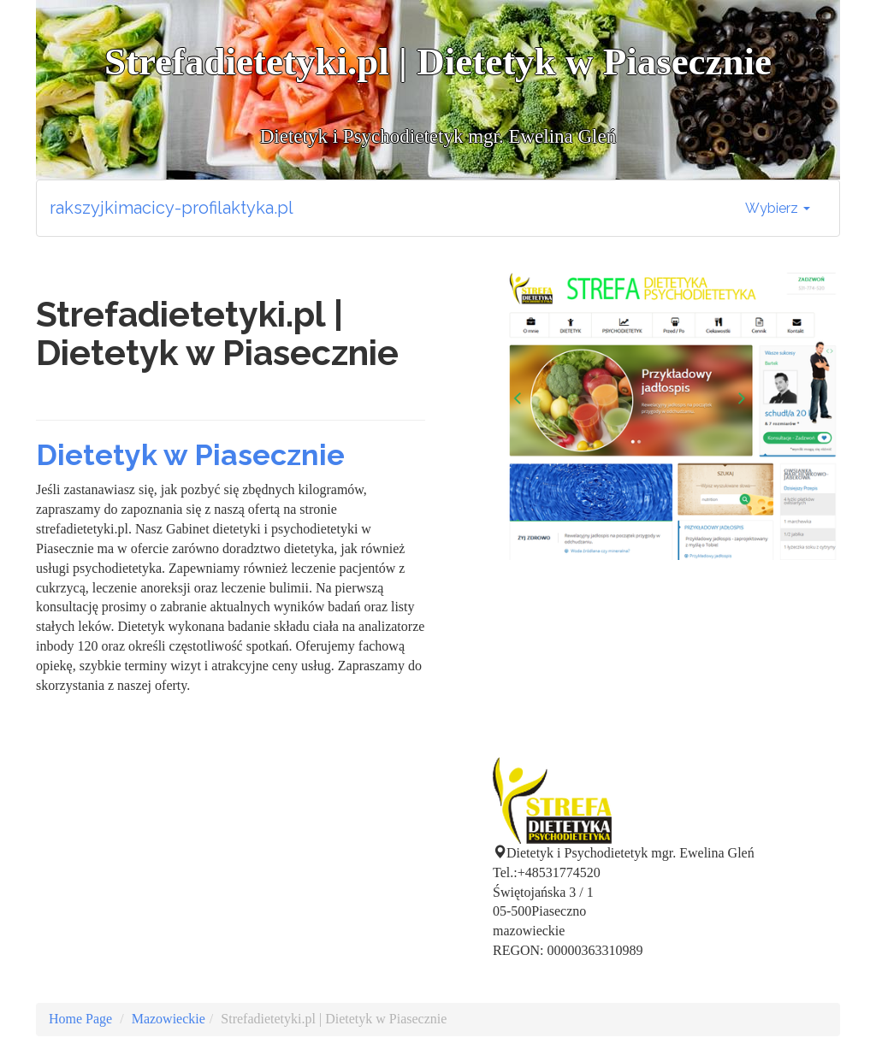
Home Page (80, 1018)
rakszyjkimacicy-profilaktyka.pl (171, 207)
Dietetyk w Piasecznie (190, 455)
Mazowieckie (168, 1018)
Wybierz (777, 208)
